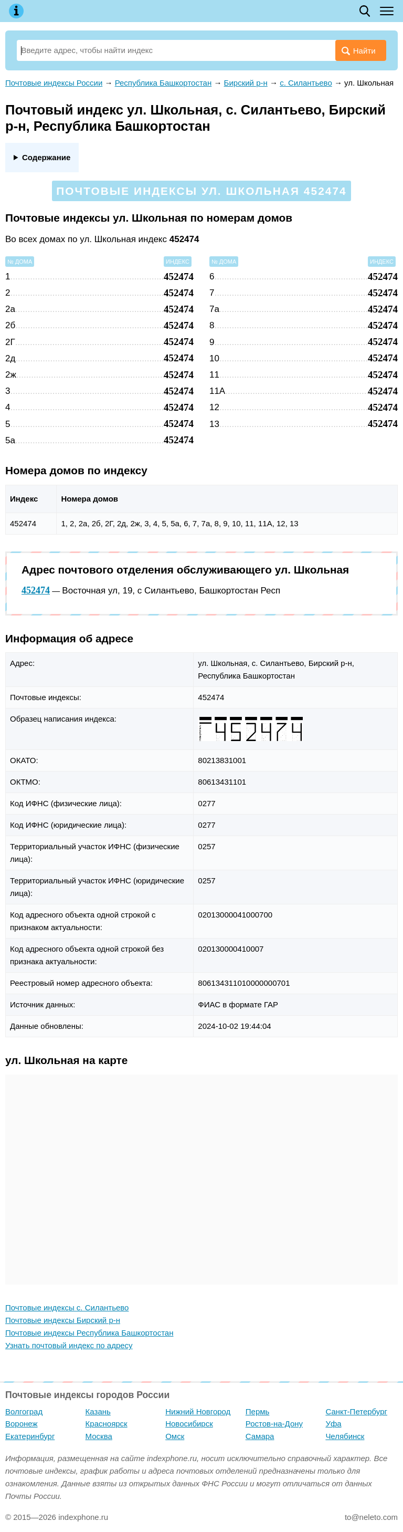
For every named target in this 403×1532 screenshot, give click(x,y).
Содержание (46, 157)
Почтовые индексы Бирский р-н (62, 1320)
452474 (36, 590)
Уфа (333, 1423)
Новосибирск (189, 1423)
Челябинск (344, 1436)
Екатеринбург (30, 1436)
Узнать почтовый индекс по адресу (69, 1345)
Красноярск (107, 1423)
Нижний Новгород (197, 1411)
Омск (174, 1436)
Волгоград (24, 1411)
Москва (99, 1436)
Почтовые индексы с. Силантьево (67, 1307)
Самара (260, 1436)
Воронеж (21, 1423)
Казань (98, 1411)
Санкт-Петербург (356, 1411)
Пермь (258, 1411)
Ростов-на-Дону (274, 1423)
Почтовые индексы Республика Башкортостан (89, 1332)
